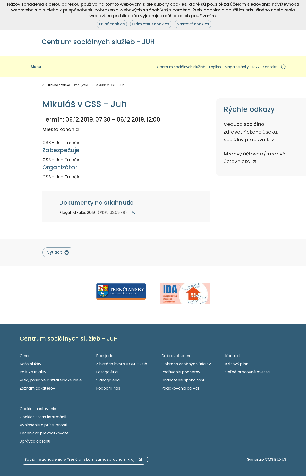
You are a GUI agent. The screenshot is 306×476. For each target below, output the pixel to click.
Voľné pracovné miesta (247, 372)
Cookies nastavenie (38, 409)
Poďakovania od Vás (180, 388)
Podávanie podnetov (180, 372)
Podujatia (81, 85)
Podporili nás (108, 388)
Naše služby (30, 364)
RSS (255, 66)
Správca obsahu (35, 441)
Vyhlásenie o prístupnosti (43, 425)
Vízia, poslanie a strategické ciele (51, 380)
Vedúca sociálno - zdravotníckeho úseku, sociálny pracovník (251, 132)
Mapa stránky (237, 66)
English (215, 66)
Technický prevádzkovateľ (45, 433)
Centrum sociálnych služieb (181, 66)
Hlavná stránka (59, 85)
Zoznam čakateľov (37, 388)
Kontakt (270, 66)
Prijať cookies (112, 24)
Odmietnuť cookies (150, 24)
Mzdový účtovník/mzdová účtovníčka (255, 157)
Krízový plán (236, 364)
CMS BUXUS (275, 459)
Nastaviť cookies (193, 24)
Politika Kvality (33, 372)
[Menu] (30, 67)
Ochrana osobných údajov (186, 364)
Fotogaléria (107, 372)
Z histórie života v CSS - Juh (121, 364)
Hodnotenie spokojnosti (183, 380)
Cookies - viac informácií (43, 417)
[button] (283, 67)
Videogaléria (108, 380)
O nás (25, 355)
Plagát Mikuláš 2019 (77, 212)
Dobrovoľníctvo (176, 355)
